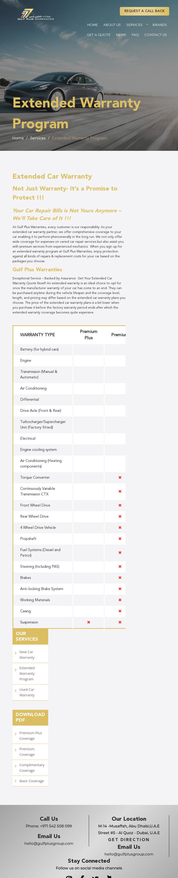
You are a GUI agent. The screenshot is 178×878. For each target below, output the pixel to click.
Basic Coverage (31, 780)
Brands (160, 25)
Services (134, 25)
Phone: (49, 826)
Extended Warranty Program (79, 138)
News (121, 35)
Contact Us (155, 35)
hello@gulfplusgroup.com (48, 843)
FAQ (135, 35)
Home (92, 25)
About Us (112, 25)
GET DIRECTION (129, 840)
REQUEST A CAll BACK (144, 11)
